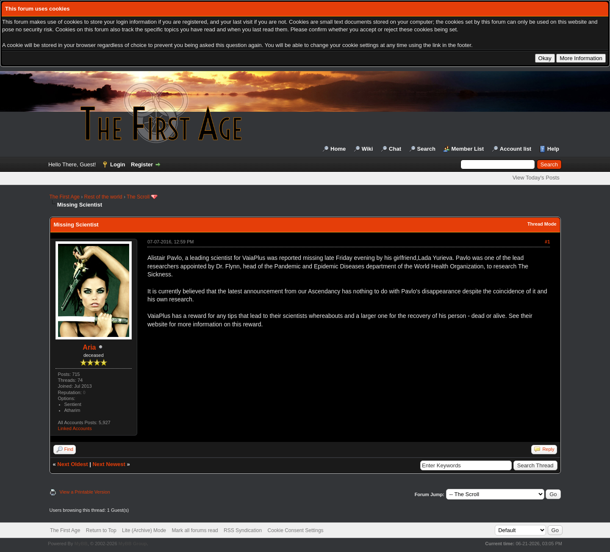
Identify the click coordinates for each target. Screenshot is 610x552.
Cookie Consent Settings (295, 530)
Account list (515, 149)
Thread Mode (541, 223)
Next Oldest (72, 464)
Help (553, 149)
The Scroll (138, 197)
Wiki (367, 149)
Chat (395, 149)
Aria (89, 347)
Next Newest (108, 464)
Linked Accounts (75, 428)
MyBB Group (133, 543)
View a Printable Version (85, 491)
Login (117, 164)
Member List (468, 149)
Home (338, 149)
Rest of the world (103, 197)
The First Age (65, 197)
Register (142, 164)
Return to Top (101, 530)
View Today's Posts (536, 177)
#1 (547, 241)
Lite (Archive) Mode (144, 530)
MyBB (80, 543)
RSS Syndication (243, 530)
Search (426, 149)
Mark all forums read (195, 530)
